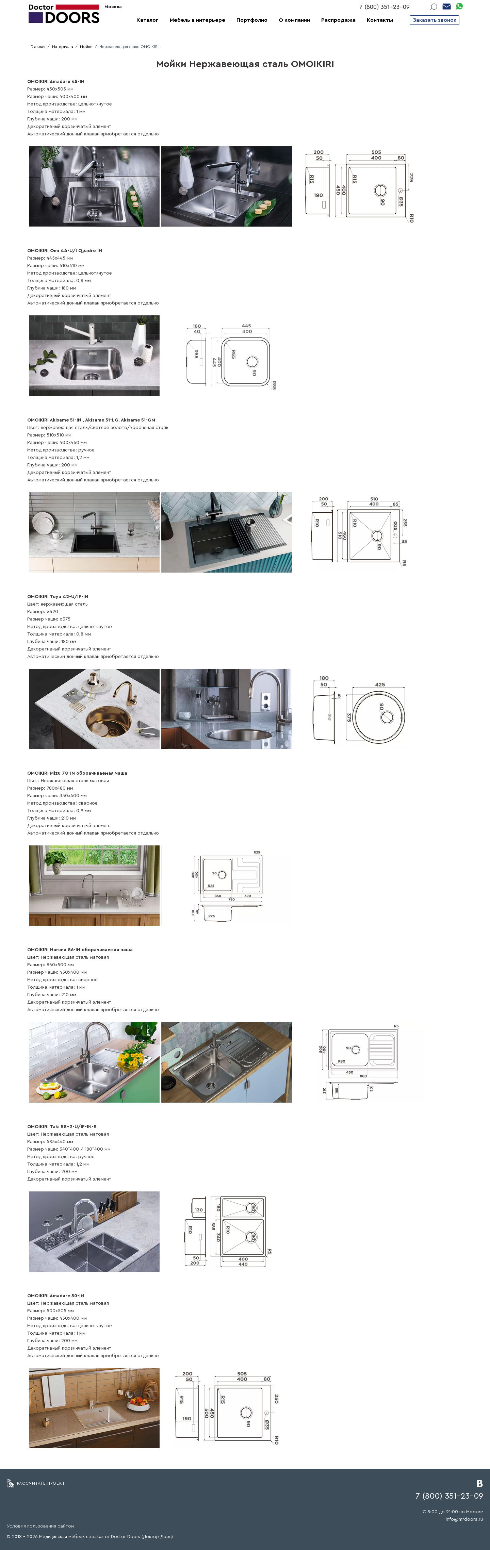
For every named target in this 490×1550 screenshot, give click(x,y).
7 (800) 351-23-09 (384, 7)
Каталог (147, 20)
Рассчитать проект (41, 1483)
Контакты (380, 20)
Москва (113, 6)
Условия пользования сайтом (40, 1526)
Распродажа (338, 20)
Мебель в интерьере (197, 20)
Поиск (433, 6)
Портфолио (251, 20)
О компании (294, 20)
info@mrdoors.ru (464, 1519)
